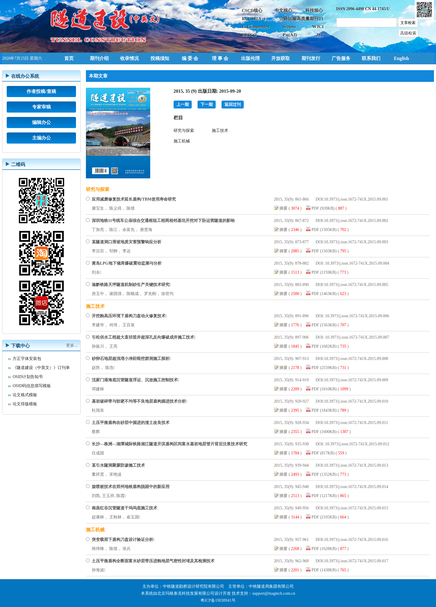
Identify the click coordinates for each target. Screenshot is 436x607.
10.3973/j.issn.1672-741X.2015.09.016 (356, 539)
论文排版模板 (25, 404)
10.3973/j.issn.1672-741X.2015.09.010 (356, 401)
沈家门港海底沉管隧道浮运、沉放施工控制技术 (135, 380)
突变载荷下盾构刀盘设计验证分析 (123, 539)
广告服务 (341, 58)
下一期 (206, 104)
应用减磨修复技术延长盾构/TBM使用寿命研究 (134, 199)
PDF (316, 208)
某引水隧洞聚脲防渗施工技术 (118, 465)
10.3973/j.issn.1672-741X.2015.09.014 (356, 486)
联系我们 (371, 58)
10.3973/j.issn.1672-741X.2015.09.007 (356, 337)
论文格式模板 (25, 395)
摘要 (284, 208)
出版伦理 (250, 58)
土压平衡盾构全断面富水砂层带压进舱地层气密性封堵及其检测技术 (153, 561)
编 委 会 (190, 58)
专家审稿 (41, 106)
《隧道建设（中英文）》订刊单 (41, 367)
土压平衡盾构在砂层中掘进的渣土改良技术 (130, 422)
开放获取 (280, 58)
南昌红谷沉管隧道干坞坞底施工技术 (124, 508)
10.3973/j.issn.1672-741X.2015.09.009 (356, 380)
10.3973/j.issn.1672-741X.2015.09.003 (356, 242)
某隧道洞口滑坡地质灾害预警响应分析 (126, 242)
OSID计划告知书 (28, 377)
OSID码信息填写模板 (32, 386)
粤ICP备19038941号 (218, 600)
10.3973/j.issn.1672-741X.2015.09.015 (356, 508)
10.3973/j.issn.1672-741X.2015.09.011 (356, 422)
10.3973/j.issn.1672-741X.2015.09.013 (356, 465)
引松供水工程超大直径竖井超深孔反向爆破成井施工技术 (143, 337)
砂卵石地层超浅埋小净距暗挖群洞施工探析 (131, 358)
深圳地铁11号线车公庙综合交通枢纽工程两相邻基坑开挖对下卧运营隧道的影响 (163, 220)
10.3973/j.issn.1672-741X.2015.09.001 (356, 199)
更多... (71, 345)
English (401, 58)
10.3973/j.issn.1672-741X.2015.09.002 (356, 220)
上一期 (183, 104)
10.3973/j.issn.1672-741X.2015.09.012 (356, 444)
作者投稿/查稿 (41, 91)
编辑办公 (41, 122)
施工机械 (182, 141)
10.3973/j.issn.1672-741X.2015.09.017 (356, 561)
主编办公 (41, 137)
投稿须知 (159, 58)
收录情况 (129, 58)
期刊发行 (311, 58)
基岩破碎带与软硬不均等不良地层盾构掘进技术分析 (139, 401)
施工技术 (220, 130)
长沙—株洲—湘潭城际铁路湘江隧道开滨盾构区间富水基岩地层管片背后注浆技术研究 (169, 444)
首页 (69, 58)
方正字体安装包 (27, 358)
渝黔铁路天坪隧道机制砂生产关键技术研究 (131, 284)
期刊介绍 (99, 58)
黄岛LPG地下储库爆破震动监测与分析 (127, 263)
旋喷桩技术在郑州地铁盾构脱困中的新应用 (130, 486)
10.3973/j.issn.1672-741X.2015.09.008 (356, 358)
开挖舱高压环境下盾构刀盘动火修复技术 (129, 316)
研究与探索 (184, 130)
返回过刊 (232, 104)
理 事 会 (220, 58)
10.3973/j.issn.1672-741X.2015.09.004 (356, 263)
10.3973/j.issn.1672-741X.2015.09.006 (356, 316)
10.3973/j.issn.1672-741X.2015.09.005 (356, 284)
